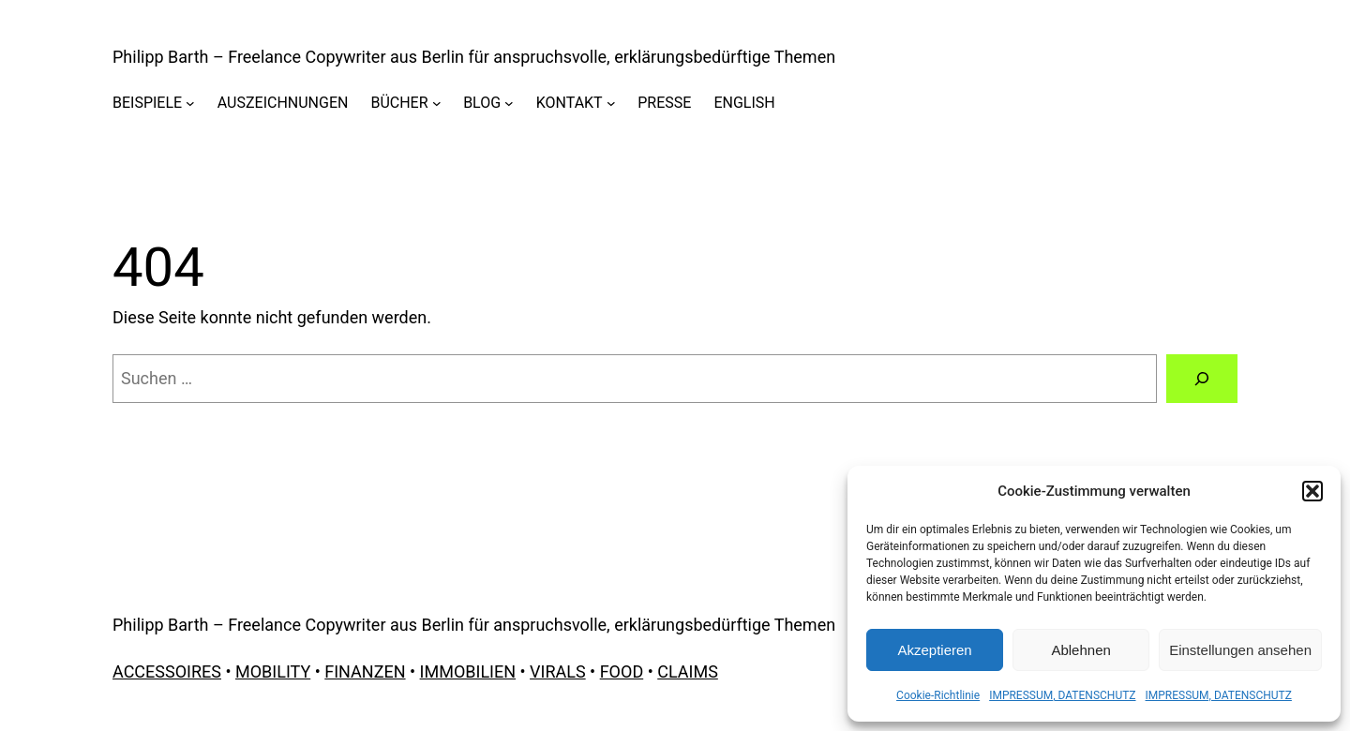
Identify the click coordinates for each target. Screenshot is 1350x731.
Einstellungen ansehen (1240, 650)
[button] (1312, 491)
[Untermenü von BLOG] (509, 103)
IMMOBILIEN (468, 671)
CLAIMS (687, 671)
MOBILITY (272, 671)
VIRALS (558, 671)
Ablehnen (1080, 650)
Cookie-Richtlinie (938, 695)
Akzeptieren (934, 650)
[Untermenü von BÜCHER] (437, 103)
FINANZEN (364, 671)
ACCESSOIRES (166, 671)
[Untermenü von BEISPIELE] (190, 103)
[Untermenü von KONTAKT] (611, 103)
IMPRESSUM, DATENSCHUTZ (1062, 695)
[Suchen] (1202, 378)
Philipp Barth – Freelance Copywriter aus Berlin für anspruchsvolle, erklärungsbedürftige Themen (473, 57)
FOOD (622, 671)
